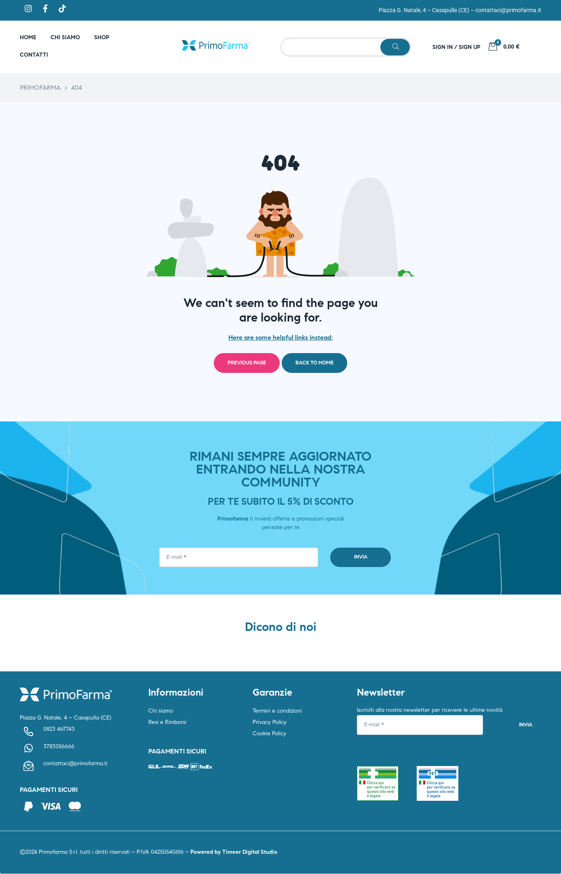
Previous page (247, 363)
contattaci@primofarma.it (508, 10)
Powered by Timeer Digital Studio (233, 852)
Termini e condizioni (277, 710)
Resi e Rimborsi (167, 722)
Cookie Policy (269, 733)
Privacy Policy (270, 722)
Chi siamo (160, 710)
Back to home (314, 363)
